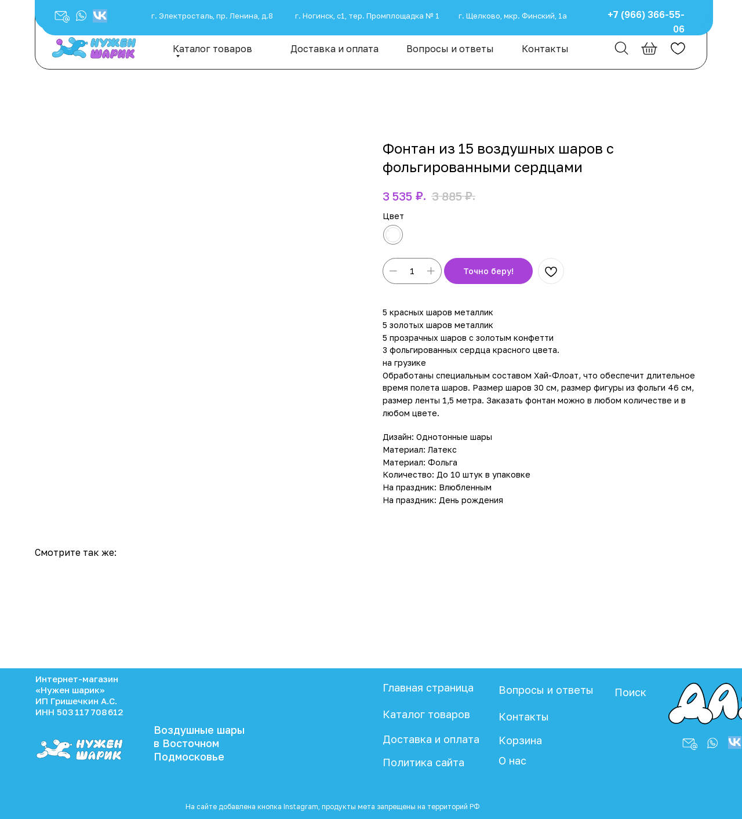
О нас (512, 760)
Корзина (520, 740)
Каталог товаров (212, 48)
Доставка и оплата (334, 48)
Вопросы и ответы (450, 48)
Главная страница (428, 687)
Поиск (630, 692)
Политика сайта (423, 762)
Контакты (545, 48)
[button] (81, 15)
